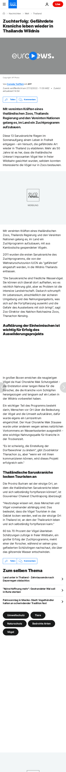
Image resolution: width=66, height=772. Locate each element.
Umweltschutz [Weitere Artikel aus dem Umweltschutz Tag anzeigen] (16, 614)
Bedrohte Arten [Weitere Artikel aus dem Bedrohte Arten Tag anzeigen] (41, 623)
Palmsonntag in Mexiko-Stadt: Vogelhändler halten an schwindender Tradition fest (28, 602)
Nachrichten (15, 14)
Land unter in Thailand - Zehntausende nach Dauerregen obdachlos (28, 579)
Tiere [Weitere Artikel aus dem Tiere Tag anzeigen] (38, 614)
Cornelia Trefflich (15, 84)
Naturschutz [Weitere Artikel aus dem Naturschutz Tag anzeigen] (14, 623)
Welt (27, 14)
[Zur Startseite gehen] (12, 4)
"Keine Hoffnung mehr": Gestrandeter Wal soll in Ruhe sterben (29, 590)
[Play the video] (33, 56)
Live (57, 4)
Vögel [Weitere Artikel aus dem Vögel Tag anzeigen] (10, 631)
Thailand (37, 14)
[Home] (4, 13)
